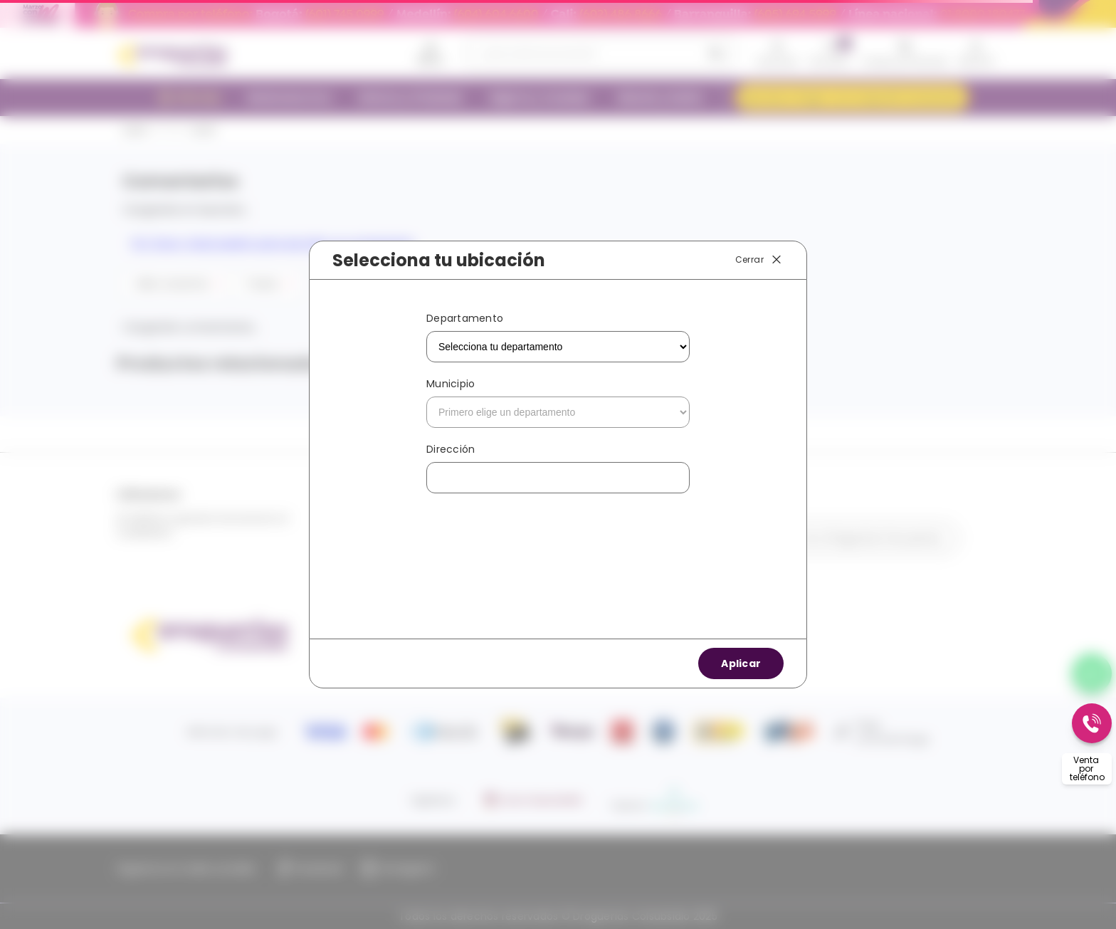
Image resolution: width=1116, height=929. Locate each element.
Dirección (450, 449)
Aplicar (741, 663)
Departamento (464, 318)
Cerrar (759, 260)
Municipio (450, 384)
